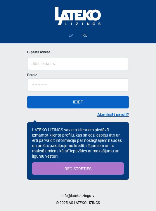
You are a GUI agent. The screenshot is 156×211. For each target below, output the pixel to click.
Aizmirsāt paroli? (113, 114)
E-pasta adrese (38, 52)
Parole (32, 74)
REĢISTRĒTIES (78, 168)
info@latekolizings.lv (78, 195)
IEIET (78, 102)
